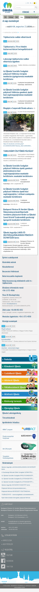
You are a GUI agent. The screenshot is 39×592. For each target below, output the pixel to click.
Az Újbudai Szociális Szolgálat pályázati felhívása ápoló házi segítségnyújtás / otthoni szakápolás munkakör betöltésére (18, 192)
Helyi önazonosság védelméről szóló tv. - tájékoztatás (17, 282)
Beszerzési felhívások (10, 271)
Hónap (11, 17)
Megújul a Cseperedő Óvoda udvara (18, 108)
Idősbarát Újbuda (11, 380)
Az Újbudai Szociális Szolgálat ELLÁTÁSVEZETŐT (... (18, 478)
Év (5, 17)
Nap (22, 17)
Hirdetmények (7, 463)
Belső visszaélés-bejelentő (12, 276)
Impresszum (7, 540)
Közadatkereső (8, 267)
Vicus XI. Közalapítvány (10, 295)
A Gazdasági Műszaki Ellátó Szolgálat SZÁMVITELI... (18, 472)
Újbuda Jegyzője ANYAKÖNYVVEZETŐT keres (16, 485)
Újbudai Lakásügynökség (11, 413)
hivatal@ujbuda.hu (13, 521)
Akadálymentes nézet (34, 3)
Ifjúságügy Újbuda (12, 408)
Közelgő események (9, 321)
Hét (17, 17)
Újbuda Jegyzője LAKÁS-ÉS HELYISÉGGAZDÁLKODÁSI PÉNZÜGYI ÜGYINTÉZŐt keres (18, 235)
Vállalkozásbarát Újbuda (15, 387)
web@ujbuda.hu (13, 523)
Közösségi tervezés (13, 401)
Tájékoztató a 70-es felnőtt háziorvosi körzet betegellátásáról (17, 48)
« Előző (7, 27)
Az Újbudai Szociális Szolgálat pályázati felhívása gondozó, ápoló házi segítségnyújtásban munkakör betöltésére (17, 93)
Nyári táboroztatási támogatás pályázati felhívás (16, 497)
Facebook (3, 561)
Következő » (31, 27)
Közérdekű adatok (9, 262)
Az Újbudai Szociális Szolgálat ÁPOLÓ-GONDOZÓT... (18, 475)
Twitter (3, 566)
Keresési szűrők (10, 32)
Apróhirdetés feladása (10, 422)
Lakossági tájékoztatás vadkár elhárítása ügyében (16, 60)
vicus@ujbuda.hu (12, 303)
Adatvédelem (8, 544)
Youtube (3, 555)
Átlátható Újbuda (11, 394)
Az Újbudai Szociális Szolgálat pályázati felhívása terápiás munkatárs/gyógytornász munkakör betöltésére (18, 75)
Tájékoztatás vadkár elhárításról (17, 37)
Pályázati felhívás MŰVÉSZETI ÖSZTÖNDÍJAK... (16, 491)
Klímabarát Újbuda (12, 366)
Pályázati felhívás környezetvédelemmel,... (14, 488)
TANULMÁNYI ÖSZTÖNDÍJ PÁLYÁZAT (18, 151)
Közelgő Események (32, 17)
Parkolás (8, 359)
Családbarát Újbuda (12, 373)
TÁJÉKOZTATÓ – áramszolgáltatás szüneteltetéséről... (18, 494)
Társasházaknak (8, 417)
